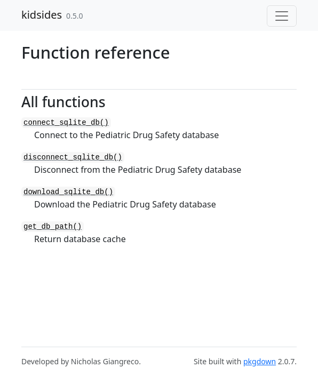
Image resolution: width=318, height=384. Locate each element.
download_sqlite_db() (68, 192)
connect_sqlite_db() (66, 122)
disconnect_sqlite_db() (72, 157)
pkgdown (259, 361)
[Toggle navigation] (282, 16)
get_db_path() (52, 226)
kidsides (41, 14)
